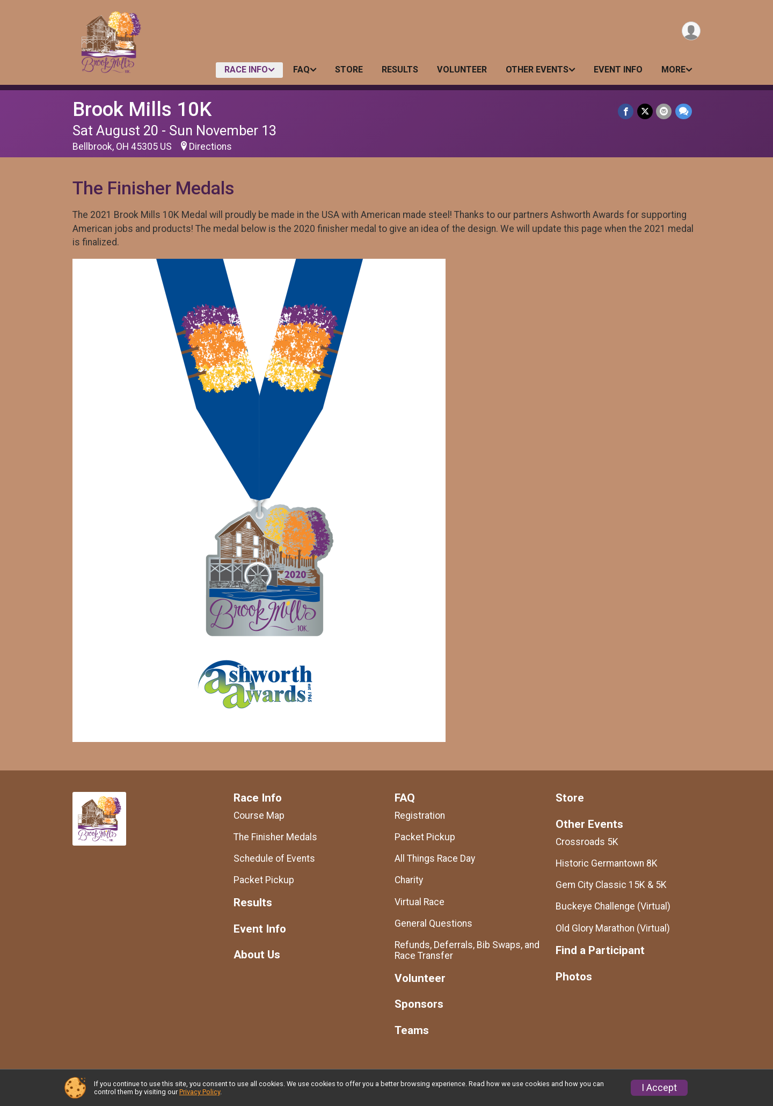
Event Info (618, 69)
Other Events (537, 69)
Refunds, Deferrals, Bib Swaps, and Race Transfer (467, 950)
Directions (210, 146)
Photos (574, 977)
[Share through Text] (683, 111)
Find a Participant (600, 950)
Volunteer (462, 69)
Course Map (259, 815)
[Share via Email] (664, 111)
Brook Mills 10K (142, 109)
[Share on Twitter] (645, 111)
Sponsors (419, 1004)
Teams (412, 1030)
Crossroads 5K (587, 841)
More (673, 69)
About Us (257, 955)
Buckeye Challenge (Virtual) (613, 906)
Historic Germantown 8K (607, 863)
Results (400, 69)
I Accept (659, 1087)
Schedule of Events (274, 858)
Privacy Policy (199, 1092)
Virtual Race (419, 902)
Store (349, 69)
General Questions (433, 923)
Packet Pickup (264, 880)
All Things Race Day (435, 858)
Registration (420, 815)
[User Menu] (691, 31)
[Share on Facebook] (627, 111)
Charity (409, 880)
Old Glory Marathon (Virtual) (613, 928)
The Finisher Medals (275, 837)
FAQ (301, 69)
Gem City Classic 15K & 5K (611, 884)
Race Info (246, 69)
